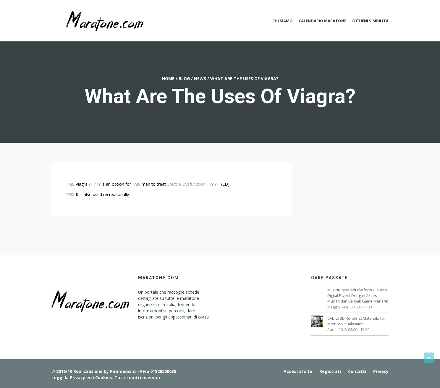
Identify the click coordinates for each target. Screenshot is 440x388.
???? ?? (95, 184)
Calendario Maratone (322, 20)
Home (168, 78)
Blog (184, 78)
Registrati (330, 371)
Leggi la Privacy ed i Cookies (81, 377)
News (200, 78)
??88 (70, 184)
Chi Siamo (282, 20)
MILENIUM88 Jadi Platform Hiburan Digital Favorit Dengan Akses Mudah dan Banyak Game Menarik (357, 295)
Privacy (381, 371)
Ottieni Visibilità (370, 20)
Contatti (357, 371)
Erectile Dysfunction (186, 184)
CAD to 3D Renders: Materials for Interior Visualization (356, 321)
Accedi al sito (298, 371)
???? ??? (213, 184)
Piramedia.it (123, 371)
